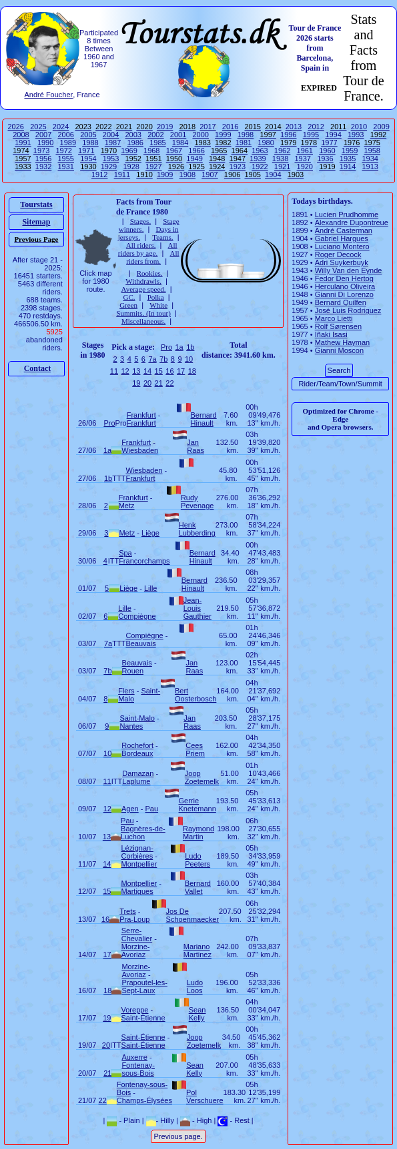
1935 (348, 159)
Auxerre (134, 1057)
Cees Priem (195, 749)
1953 (111, 159)
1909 (165, 175)
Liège (150, 533)
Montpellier (139, 864)
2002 (155, 135)
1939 (258, 159)
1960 (327, 151)
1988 (90, 143)
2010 (359, 127)
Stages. (140, 221)
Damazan (137, 773)
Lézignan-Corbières (137, 852)
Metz (127, 506)
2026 (16, 127)
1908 (187, 175)
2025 (38, 127)
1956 (43, 159)
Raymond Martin (198, 833)
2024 (61, 127)
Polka (155, 297)
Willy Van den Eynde (348, 270)
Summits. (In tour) (143, 313)
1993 (356, 135)
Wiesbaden (139, 450)
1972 (63, 151)
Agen (130, 809)
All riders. (141, 245)
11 (114, 371)
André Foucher (48, 95)
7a (152, 359)
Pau (151, 809)
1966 (196, 151)
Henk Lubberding (197, 529)
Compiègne (136, 616)
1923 (238, 167)
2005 (88, 135)
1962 (282, 151)
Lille (150, 588)
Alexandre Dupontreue (351, 222)
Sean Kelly (197, 1014)
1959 (350, 151)
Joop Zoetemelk (202, 777)
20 (147, 383)
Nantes (131, 726)
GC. (129, 297)
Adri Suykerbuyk (341, 262)
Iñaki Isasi (331, 334)
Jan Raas (195, 446)
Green (128, 305)
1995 (311, 135)
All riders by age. (147, 249)
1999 (223, 135)
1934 (370, 159)
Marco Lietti (334, 318)
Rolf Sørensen (338, 326)
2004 (111, 135)
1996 (288, 135)
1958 (372, 151)
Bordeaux (137, 753)
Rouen (132, 671)
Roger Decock (338, 254)
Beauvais (140, 643)
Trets (127, 911)
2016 (230, 127)
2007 (43, 135)
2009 (381, 127)
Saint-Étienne (143, 1018)
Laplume (136, 781)
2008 (21, 135)
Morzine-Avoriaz (135, 950)
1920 (305, 167)
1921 (282, 167)
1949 (194, 159)
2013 (294, 127)
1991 (23, 143)
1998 (246, 135)
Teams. (162, 237)
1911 (122, 175)
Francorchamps (144, 561)
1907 (210, 175)
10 (189, 359)
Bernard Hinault (204, 419)
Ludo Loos (195, 986)
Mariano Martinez (197, 950)
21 (159, 383)
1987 (113, 143)
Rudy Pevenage (197, 502)
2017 (208, 127)
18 (192, 371)
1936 (325, 159)
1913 (370, 167)
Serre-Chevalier (136, 935)
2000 (200, 135)
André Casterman (343, 230)
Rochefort (137, 745)
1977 (329, 143)
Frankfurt (141, 415)
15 (159, 371)
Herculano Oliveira (345, 286)
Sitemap (36, 221)
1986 (135, 143)
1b (190, 347)
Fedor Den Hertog (344, 278)
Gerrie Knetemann (197, 805)
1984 (180, 143)
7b (163, 359)
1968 (151, 151)
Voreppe (135, 1010)
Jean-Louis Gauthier (197, 608)
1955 (65, 159)
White (158, 305)
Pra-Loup (134, 919)
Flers (126, 691)
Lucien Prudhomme (346, 214)
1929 (109, 167)
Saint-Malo (137, 718)
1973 (41, 151)
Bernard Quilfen (340, 302)
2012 (316, 127)
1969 (129, 151)
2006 (66, 135)
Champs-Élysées (144, 1100)
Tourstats (36, 204)
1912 (99, 175)
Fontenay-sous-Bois (138, 1069)
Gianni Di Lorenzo (344, 294)
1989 (68, 143)
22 (169, 383)
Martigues (137, 891)
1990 (45, 143)
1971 (86, 151)
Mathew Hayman (342, 342)
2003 (133, 135)
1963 (260, 151)
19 (136, 383)
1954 (88, 159)
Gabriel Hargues (341, 238)
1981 (244, 143)
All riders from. (152, 257)
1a (179, 347)
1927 (153, 167)
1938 (280, 159)
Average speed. (143, 289)
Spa (125, 553)
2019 (165, 127)
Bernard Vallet (198, 887)
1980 (266, 143)
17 (181, 371)
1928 (131, 167)
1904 (273, 175)
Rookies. (150, 273)
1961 (305, 151)
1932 (43, 167)
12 (125, 371)
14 (147, 371)
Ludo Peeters (197, 860)
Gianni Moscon (339, 350)
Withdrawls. (143, 281)
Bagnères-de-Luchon (143, 833)
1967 (174, 151)
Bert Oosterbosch (195, 695)
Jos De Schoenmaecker (193, 915)
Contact (37, 368)
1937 (302, 159)
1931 (65, 167)
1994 (333, 135)
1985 (157, 143)
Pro (166, 347)
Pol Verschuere (205, 1096)
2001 (178, 135)
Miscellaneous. (143, 321)
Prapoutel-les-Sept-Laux (144, 986)
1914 (348, 167)
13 (136, 371)
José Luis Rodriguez (348, 310)
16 (169, 371)
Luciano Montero (342, 246)
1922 (260, 167)
